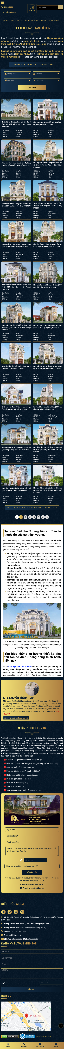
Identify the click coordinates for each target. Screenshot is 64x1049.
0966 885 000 (20, 931)
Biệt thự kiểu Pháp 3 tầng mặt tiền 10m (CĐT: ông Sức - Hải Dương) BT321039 (16, 245)
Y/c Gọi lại (40, 1046)
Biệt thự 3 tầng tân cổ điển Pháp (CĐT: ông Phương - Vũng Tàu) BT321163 (47, 408)
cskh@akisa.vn (9, 12)
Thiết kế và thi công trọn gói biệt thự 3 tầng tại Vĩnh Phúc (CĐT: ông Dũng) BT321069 (16, 124)
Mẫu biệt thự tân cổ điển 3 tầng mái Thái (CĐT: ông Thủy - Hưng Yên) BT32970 (16, 489)
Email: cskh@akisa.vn (32, 888)
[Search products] (60, 7)
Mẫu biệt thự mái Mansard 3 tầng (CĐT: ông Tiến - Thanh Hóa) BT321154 (47, 286)
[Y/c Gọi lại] (40, 1045)
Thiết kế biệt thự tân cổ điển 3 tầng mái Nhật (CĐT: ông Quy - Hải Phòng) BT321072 (16, 287)
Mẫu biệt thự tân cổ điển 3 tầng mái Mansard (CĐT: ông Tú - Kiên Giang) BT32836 (16, 327)
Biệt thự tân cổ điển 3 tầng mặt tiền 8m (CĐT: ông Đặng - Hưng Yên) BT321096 (47, 245)
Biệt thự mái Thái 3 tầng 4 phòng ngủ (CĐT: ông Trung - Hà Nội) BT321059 (16, 408)
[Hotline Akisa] (24, 1045)
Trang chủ (4, 20)
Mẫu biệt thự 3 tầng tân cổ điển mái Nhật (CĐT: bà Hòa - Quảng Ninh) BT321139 (47, 327)
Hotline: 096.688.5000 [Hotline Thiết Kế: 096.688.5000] (32, 884)
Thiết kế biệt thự (16, 20)
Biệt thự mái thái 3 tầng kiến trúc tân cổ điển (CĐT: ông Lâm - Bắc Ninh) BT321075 (16, 205)
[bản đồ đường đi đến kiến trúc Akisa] (26, 1016)
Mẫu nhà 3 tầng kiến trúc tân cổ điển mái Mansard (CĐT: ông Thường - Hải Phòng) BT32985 (47, 490)
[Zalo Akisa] (8, 1045)
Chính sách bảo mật (43, 1036)
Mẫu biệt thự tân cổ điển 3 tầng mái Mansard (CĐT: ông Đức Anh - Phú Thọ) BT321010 (47, 449)
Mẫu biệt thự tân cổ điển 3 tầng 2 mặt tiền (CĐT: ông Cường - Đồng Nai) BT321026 (16, 449)
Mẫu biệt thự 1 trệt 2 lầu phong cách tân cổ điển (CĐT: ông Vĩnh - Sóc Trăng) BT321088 (47, 165)
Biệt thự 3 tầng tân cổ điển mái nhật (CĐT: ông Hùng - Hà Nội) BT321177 (47, 123)
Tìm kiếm (32, 87)
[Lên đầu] (61, 1025)
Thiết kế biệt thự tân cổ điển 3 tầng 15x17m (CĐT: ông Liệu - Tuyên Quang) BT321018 (47, 206)
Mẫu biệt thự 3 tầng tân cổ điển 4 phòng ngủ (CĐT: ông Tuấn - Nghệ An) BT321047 (16, 164)
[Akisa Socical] (3, 912)
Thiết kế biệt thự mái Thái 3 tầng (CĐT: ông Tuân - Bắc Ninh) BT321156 (16, 367)
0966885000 (7, 7)
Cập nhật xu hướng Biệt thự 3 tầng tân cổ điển (32, 64)
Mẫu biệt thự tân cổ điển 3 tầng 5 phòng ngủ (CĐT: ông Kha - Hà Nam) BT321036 (47, 367)
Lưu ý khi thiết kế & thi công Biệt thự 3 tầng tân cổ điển (32, 508)
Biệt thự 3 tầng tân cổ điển (50, 20)
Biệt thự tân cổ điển (31, 20)
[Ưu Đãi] (56, 1045)
